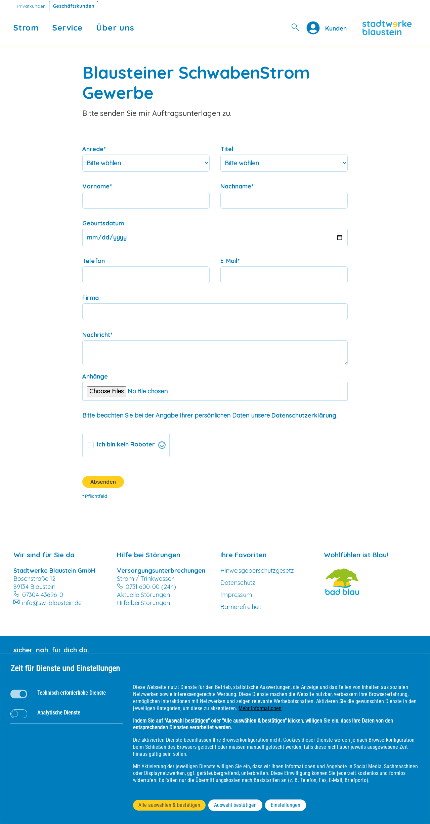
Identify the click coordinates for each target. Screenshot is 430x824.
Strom (26, 28)
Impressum (236, 595)
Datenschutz (237, 583)
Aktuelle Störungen (143, 595)
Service (67, 28)
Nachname (237, 186)
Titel (226, 149)
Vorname (97, 186)
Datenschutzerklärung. (304, 415)
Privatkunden (31, 6)
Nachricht (97, 335)
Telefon (93, 261)
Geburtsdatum (103, 223)
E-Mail (230, 261)
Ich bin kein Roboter (126, 444)
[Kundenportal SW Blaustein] (336, 28)
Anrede (94, 149)
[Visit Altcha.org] (162, 445)
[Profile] (315, 28)
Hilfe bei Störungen (143, 603)
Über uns (115, 28)
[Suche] (296, 28)
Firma (90, 298)
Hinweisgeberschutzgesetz (257, 570)
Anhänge (95, 376)
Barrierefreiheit (240, 607)
